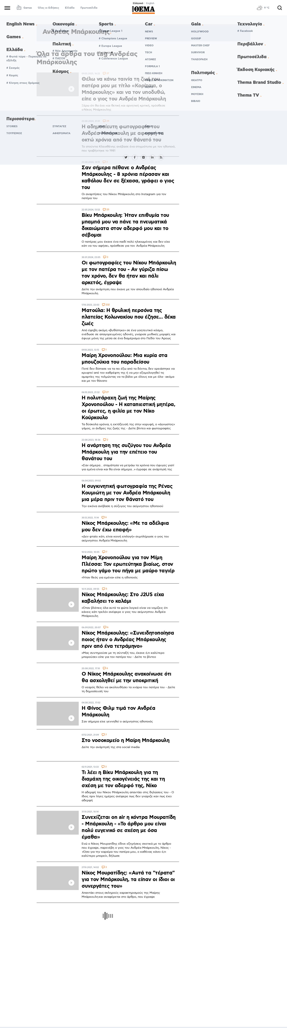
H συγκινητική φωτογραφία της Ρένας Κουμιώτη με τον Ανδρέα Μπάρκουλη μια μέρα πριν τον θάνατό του (127, 493)
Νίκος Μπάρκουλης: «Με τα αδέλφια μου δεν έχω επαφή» (125, 526)
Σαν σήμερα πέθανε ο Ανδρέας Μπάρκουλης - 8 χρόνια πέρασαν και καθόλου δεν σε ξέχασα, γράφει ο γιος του (128, 178)
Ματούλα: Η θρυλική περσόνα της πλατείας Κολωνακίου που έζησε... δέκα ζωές (129, 317)
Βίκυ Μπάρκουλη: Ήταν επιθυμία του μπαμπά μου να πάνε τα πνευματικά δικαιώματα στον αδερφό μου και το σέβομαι (125, 225)
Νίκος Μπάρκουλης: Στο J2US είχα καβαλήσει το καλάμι (123, 598)
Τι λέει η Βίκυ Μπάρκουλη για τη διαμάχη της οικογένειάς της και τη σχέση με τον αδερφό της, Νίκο (123, 779)
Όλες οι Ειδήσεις (48, 8)
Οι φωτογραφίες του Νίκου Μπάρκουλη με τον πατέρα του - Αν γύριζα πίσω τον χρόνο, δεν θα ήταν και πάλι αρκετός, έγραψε (129, 273)
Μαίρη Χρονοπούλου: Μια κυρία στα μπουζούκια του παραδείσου (124, 358)
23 (108, 210)
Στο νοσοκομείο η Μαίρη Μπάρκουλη (125, 740)
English (150, 3)
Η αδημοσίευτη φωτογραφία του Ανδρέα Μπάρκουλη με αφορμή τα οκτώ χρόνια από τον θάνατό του (123, 133)
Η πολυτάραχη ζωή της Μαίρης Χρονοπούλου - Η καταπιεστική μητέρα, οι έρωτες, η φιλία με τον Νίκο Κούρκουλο (128, 408)
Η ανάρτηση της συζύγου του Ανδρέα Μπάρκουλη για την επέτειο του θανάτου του (126, 452)
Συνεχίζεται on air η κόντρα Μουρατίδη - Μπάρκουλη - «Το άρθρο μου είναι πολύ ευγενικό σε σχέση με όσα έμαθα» (129, 827)
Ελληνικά (138, 3)
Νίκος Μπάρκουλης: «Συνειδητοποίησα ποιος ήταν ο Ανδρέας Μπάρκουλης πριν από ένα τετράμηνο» (128, 640)
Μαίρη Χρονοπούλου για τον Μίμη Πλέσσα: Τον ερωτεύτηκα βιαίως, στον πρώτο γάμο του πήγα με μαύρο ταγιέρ (128, 564)
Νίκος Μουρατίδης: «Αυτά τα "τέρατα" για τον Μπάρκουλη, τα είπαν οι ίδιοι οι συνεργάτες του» (128, 879)
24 (108, 121)
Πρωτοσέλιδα (88, 8)
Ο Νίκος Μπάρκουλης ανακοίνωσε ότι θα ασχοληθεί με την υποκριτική (126, 677)
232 (108, 305)
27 (108, 73)
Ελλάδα (69, 8)
